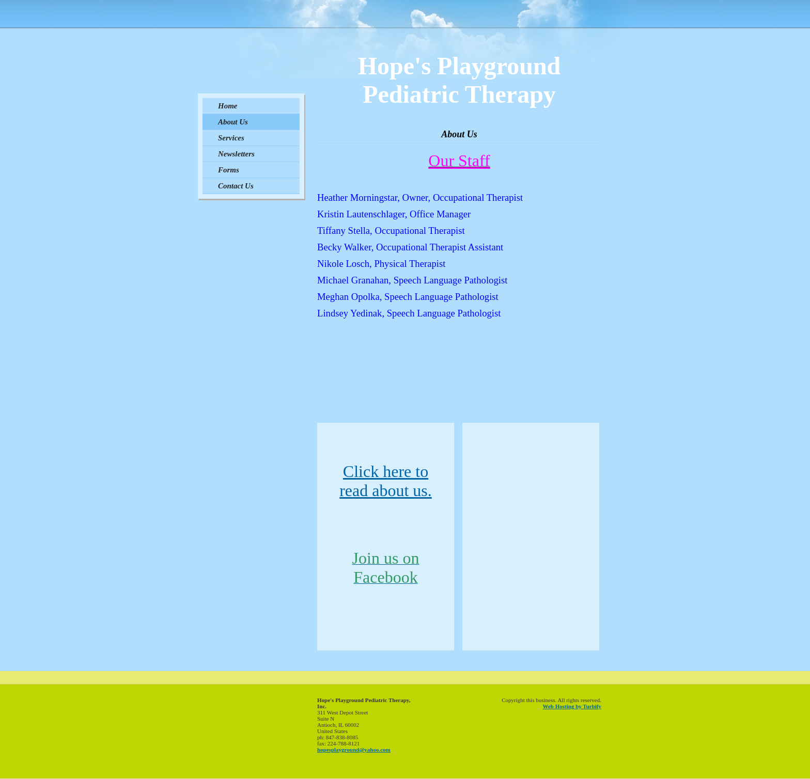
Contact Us (236, 186)
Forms (228, 170)
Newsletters (236, 154)
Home (228, 106)
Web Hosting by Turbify (572, 706)
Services (231, 138)
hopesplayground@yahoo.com (354, 749)
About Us (233, 122)
